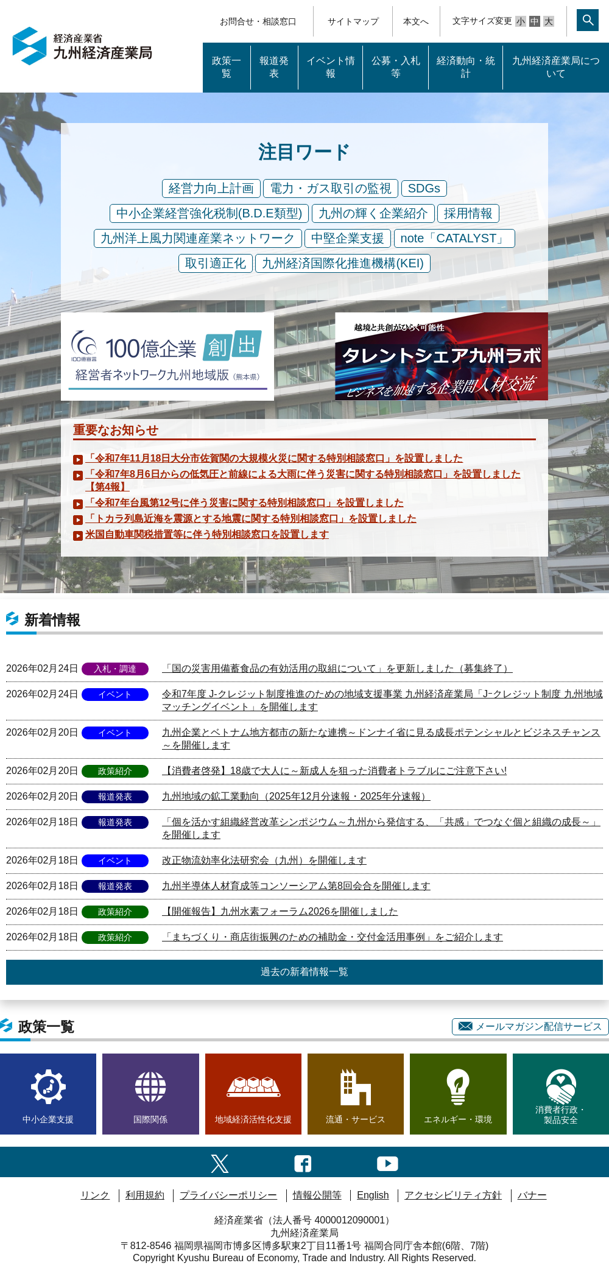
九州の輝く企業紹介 (373, 213)
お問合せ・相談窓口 (258, 21)
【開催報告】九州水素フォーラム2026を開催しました (280, 911)
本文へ (416, 21)
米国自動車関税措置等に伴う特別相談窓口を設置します (207, 534)
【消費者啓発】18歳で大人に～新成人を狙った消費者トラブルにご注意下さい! (334, 770)
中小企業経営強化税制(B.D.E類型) (209, 213)
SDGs (424, 188)
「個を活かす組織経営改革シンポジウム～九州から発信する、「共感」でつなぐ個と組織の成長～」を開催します (381, 828)
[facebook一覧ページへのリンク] (303, 1162)
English (373, 1195)
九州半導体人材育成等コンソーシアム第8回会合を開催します (296, 886)
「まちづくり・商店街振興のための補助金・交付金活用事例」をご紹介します (332, 937)
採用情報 (468, 213)
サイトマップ (353, 21)
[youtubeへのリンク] (387, 1162)
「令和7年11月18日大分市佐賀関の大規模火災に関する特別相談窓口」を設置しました (274, 458)
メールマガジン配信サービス (530, 1026)
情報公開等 (317, 1195)
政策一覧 (226, 67)
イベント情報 (330, 67)
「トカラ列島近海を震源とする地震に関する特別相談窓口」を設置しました (251, 518)
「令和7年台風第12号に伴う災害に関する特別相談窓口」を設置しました (244, 503)
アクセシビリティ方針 (453, 1195)
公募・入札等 (395, 67)
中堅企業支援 (347, 238)
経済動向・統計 (466, 67)
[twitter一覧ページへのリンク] (220, 1162)
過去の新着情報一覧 (304, 971)
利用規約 (144, 1195)
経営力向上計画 (211, 188)
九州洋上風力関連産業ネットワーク (197, 238)
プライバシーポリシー (228, 1195)
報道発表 (274, 67)
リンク (95, 1195)
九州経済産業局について (556, 67)
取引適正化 (215, 263)
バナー (532, 1195)
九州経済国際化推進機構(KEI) (343, 263)
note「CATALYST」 (455, 238)
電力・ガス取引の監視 (331, 188)
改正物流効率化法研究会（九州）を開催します (264, 860)
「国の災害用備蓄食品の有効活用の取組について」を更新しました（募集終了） (337, 668)
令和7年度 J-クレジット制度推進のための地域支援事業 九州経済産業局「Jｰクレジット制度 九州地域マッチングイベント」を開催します (382, 700)
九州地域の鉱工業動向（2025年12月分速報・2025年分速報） (296, 796)
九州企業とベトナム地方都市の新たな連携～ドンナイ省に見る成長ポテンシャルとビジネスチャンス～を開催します (381, 738)
